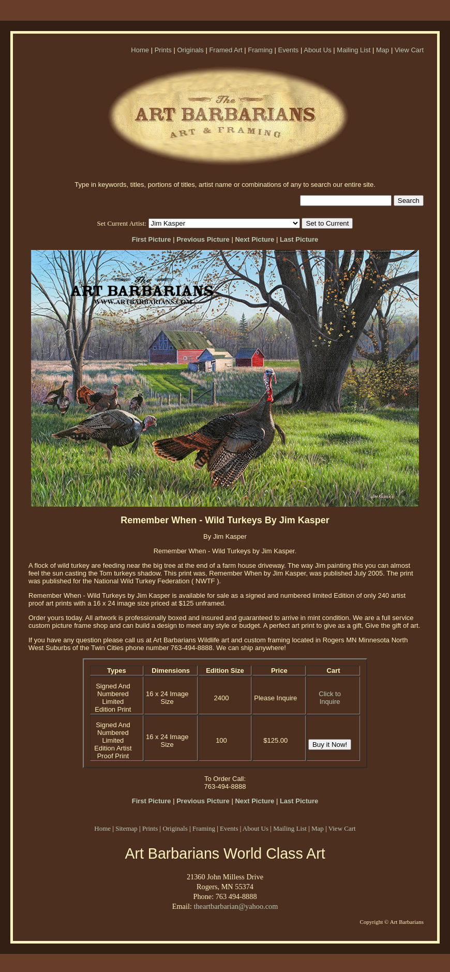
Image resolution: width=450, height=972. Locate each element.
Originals (190, 50)
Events (288, 50)
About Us (317, 50)
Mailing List (353, 50)
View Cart (409, 50)
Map (382, 50)
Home (140, 50)
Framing (260, 50)
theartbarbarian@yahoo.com (235, 906)
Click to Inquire (330, 697)
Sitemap (126, 828)
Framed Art (225, 50)
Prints (163, 50)
